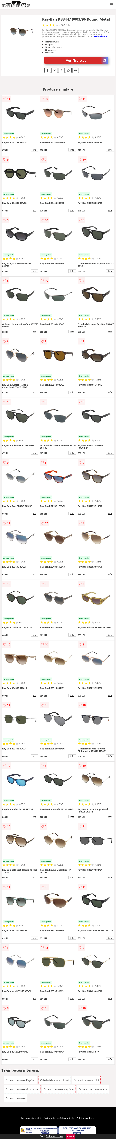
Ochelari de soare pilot (86, 1080)
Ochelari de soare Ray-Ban (20, 1080)
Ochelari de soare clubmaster (22, 1089)
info (34, 149)
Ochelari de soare (16, 1098)
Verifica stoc (87, 60)
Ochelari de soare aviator (93, 1089)
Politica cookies (85, 1118)
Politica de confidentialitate (59, 1118)
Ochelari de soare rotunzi (54, 1080)
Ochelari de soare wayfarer (59, 1089)
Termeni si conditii (31, 1118)
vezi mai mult (100, 36)
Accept (70, 1136)
